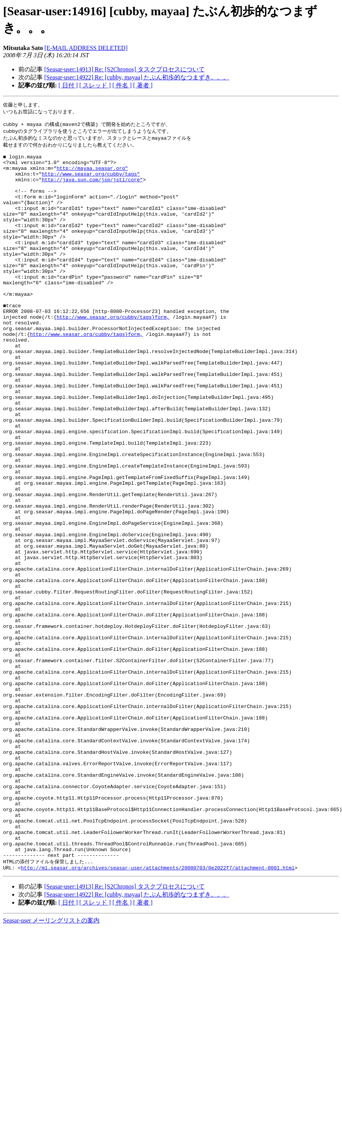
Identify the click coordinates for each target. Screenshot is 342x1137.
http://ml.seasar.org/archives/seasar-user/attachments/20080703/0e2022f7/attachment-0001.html (158, 1014)
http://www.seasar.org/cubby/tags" (91, 182)
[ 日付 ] (68, 85)
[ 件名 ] (122, 85)
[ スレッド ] (95, 85)
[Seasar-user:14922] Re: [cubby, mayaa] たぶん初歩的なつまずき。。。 (136, 77)
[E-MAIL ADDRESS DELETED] (85, 48)
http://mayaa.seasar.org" (92, 176)
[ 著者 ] (143, 85)
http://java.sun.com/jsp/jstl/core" (92, 189)
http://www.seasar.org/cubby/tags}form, (112, 354)
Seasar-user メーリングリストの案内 (51, 1067)
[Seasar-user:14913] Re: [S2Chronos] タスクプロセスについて (124, 69)
